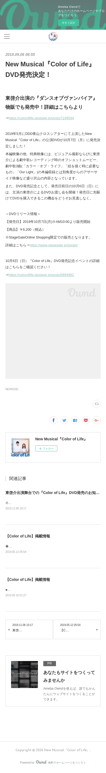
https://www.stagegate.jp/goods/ (54, 245)
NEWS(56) (11, 389)
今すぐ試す (68, 22)
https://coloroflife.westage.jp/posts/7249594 (41, 118)
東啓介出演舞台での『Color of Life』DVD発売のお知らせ (54, 493)
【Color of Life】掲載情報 (27, 536)
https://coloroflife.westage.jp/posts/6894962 (41, 275)
